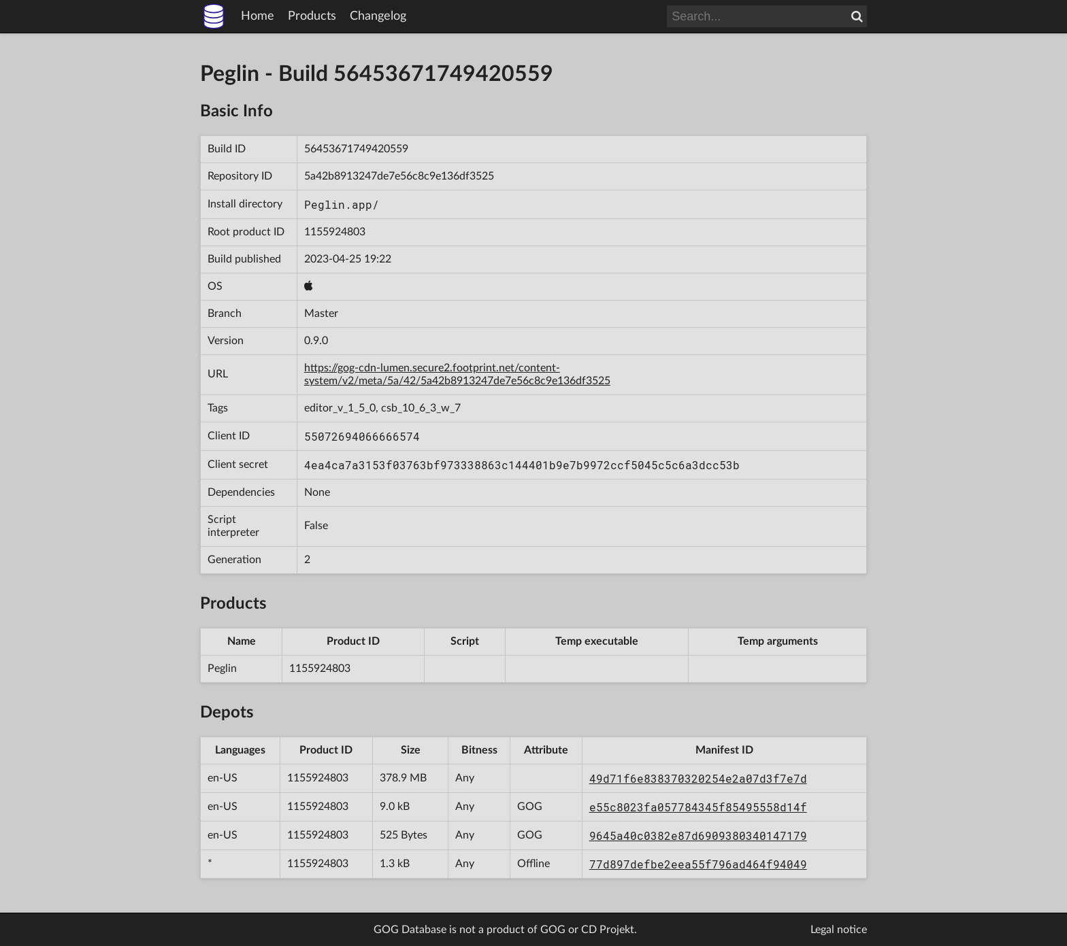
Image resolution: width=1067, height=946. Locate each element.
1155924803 (334, 231)
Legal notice (838, 929)
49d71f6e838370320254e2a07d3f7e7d (698, 778)
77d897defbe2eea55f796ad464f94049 (698, 864)
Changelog (378, 16)
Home (257, 16)
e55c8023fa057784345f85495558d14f (698, 807)
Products (312, 16)
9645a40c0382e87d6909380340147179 (698, 835)
